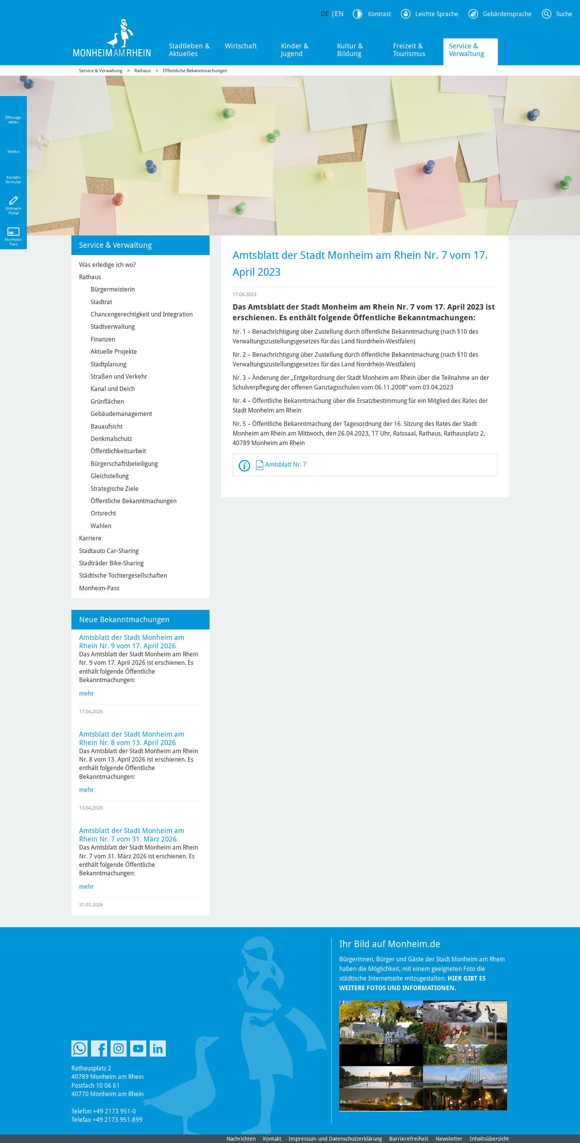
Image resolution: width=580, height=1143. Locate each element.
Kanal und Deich (113, 389)
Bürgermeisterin (113, 289)
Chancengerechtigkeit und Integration (142, 314)
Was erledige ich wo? (107, 264)
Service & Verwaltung (466, 50)
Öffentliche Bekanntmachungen (195, 70)
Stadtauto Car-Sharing (109, 551)
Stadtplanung (108, 364)
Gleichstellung (110, 476)
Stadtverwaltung (113, 326)
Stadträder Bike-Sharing (111, 563)
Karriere (90, 538)
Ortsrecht (103, 513)
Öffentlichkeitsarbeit (118, 451)
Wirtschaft (241, 46)
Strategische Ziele (115, 488)
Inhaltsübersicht (489, 1139)
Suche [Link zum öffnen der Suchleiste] (564, 14)
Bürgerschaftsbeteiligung (124, 463)
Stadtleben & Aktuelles (189, 50)
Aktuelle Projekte (114, 351)
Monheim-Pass (99, 588)
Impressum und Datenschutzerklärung (335, 1139)
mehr (86, 693)
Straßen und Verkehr (119, 376)
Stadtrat (101, 302)
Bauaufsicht (106, 426)
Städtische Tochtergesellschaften (123, 575)
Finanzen (103, 339)
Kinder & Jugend (295, 50)
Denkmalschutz (111, 438)
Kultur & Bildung (350, 50)
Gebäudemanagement (121, 413)
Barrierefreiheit (408, 1139)
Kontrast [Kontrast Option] (379, 14)
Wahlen (101, 526)
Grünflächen (107, 401)
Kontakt (272, 1139)
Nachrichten (241, 1139)
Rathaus (142, 70)
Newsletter (449, 1139)
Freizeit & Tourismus (409, 50)
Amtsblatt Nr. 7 (285, 464)
